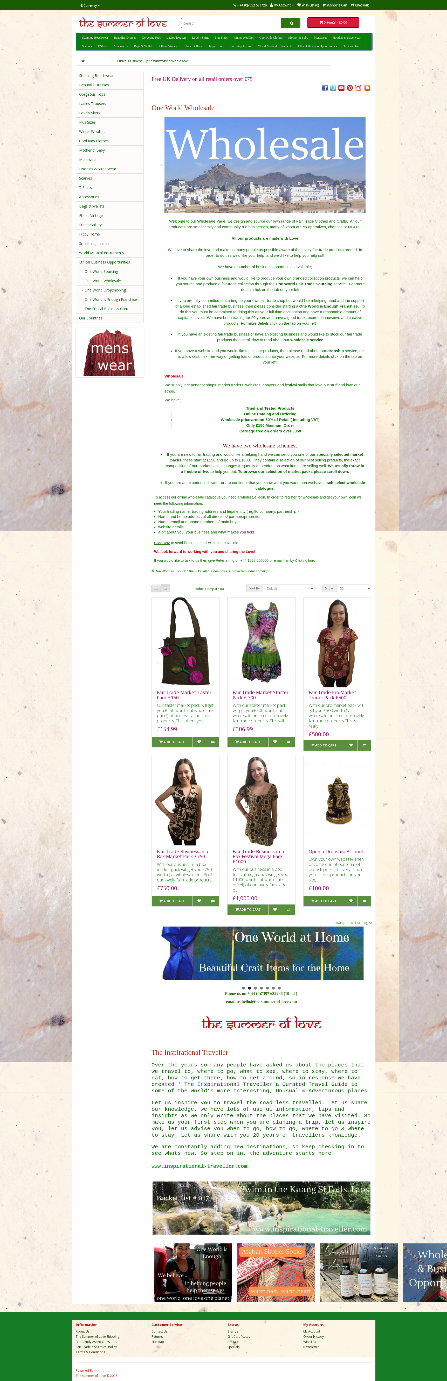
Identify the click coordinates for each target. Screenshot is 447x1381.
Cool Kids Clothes (271, 37)
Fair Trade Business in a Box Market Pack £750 (182, 853)
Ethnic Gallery (193, 46)
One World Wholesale (170, 61)
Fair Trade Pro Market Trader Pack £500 (332, 694)
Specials (233, 1347)
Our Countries (352, 46)
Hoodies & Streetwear (346, 37)
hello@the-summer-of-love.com (269, 1001)
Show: (329, 588)
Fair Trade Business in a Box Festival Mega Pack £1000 (258, 856)
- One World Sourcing (98, 271)
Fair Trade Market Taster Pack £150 (184, 694)
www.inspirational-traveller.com (199, 1166)
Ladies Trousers (177, 37)
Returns (157, 1336)
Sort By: (254, 588)
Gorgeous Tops (151, 37)
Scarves (87, 46)
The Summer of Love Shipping (97, 1336)
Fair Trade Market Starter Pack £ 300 (260, 694)
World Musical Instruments (275, 46)
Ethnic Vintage (168, 46)
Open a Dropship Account (336, 851)
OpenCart (101, 1370)
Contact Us (160, 1331)
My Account (311, 1331)
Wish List (309, 1342)
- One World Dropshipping (102, 290)
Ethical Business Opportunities (317, 46)
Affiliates (234, 1342)
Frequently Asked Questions (96, 1342)
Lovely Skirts (200, 37)
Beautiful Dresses (125, 37)
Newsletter (311, 1347)
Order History (313, 1336)
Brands (233, 1331)
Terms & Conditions (90, 1352)
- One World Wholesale (100, 280)
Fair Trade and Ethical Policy (96, 1347)
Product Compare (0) (208, 589)
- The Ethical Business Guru (103, 308)
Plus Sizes (221, 37)
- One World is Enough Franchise (108, 299)
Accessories (120, 46)
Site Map (158, 1342)
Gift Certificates (239, 1336)
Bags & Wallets (143, 46)
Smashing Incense (241, 46)
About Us (83, 1331)
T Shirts (102, 46)
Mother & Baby (298, 37)
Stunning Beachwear (95, 37)
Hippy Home (216, 46)
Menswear (320, 37)
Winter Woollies (243, 37)
